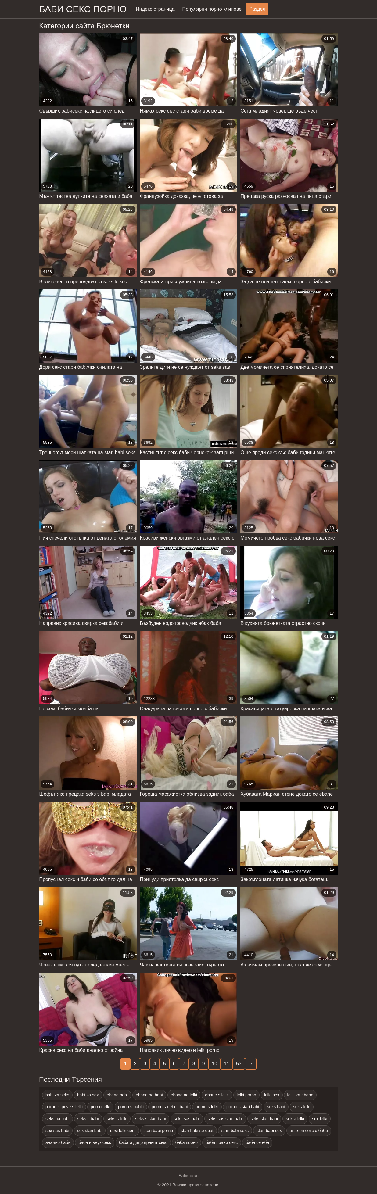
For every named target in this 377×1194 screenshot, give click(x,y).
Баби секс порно (83, 9)
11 (226, 1063)
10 (214, 1063)
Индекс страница (155, 9)
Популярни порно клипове (212, 9)
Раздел (257, 9)
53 (239, 1063)
